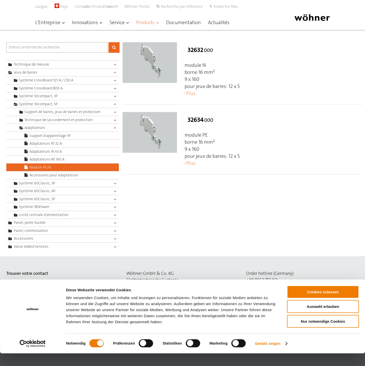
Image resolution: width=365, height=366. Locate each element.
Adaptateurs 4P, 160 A (46, 159)
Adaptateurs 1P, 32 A (45, 143)
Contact (82, 6)
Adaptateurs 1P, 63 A (45, 151)
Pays (61, 6)
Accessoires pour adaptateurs (53, 175)
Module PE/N (40, 167)
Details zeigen (267, 356)
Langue (41, 6)
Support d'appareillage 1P (49, 135)
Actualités (219, 22)
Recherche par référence (182, 6)
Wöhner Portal (137, 6)
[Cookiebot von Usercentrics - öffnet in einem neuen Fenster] (33, 356)
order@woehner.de (265, 286)
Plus (191, 93)
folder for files (225, 6)
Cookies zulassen (323, 304)
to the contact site (24, 286)
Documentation (183, 22)
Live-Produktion (103, 6)
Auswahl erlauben (323, 319)
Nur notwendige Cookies (323, 334)
